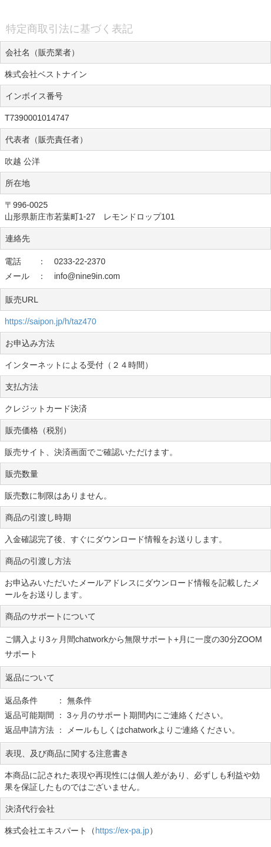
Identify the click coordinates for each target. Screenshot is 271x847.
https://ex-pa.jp (122, 830)
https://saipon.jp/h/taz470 (50, 321)
